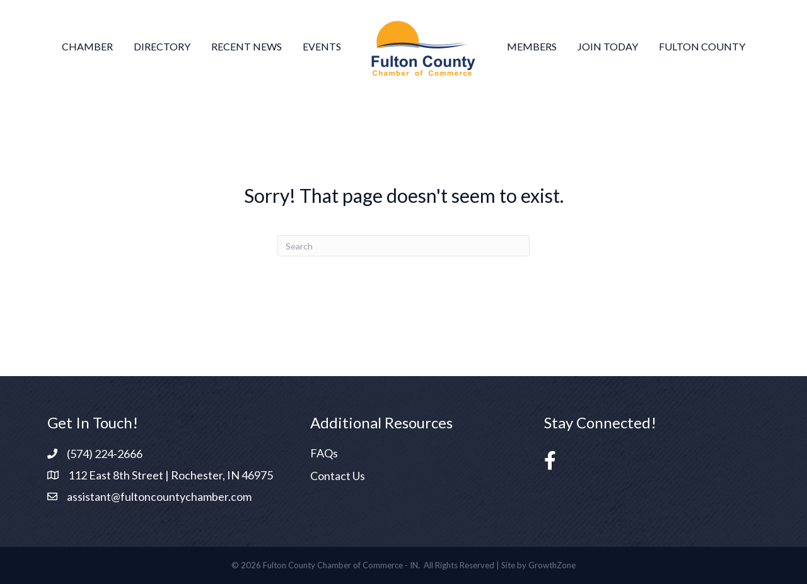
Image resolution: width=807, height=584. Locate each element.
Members (532, 46)
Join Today (608, 46)
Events (322, 46)
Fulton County (702, 46)
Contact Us (337, 476)
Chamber (87, 46)
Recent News (246, 46)
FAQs (324, 453)
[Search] (403, 245)
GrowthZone (552, 565)
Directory (162, 46)
